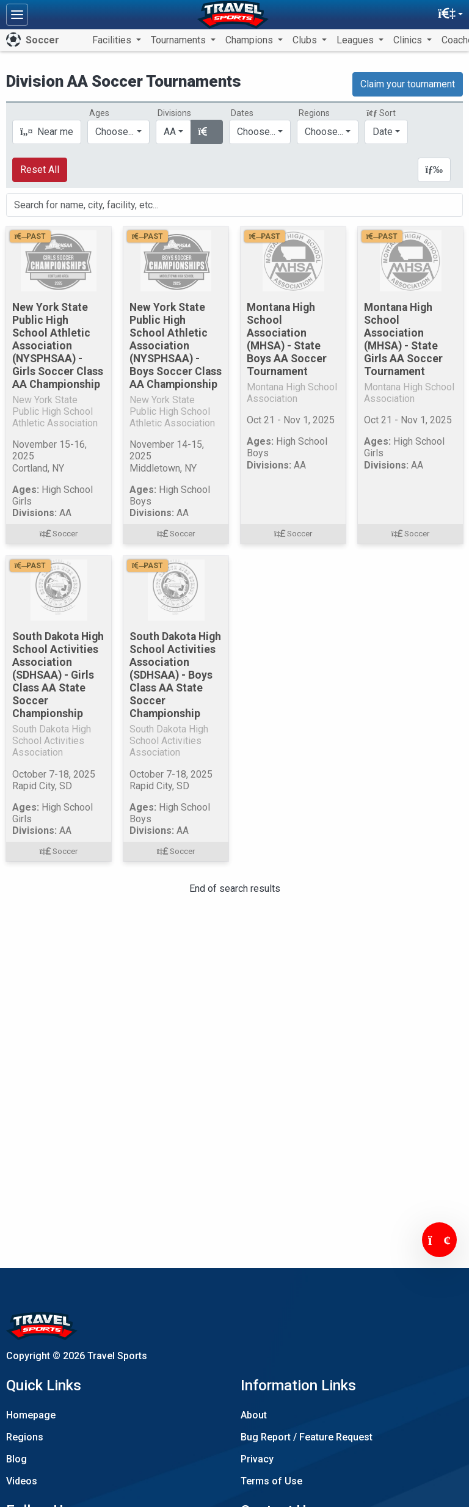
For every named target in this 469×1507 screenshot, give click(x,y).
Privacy (257, 1459)
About (254, 1415)
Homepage (31, 1415)
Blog (16, 1459)
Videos (21, 1481)
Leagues (356, 40)
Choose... (324, 131)
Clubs (306, 40)
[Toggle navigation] (17, 15)
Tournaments (179, 40)
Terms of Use (271, 1481)
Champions (250, 40)
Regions (24, 1437)
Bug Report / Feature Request (307, 1437)
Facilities (113, 40)
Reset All (39, 169)
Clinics (408, 40)
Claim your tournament (407, 84)
